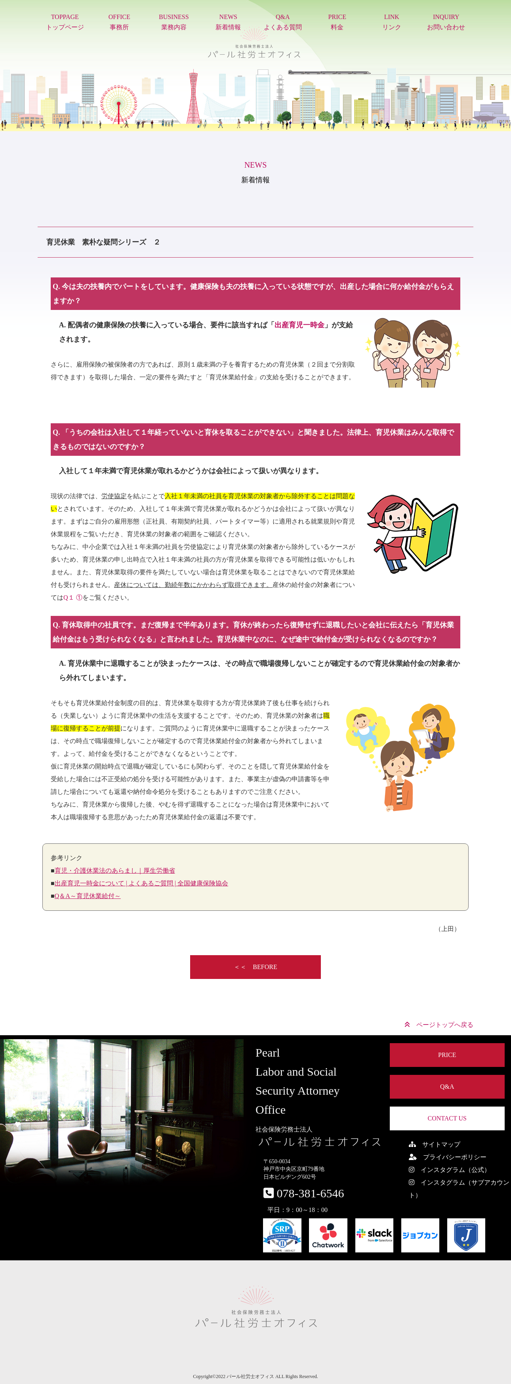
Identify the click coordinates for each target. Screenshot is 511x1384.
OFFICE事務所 (119, 22)
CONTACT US (447, 1118)
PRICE (447, 1054)
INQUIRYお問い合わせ (446, 22)
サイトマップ (434, 1144)
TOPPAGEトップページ (65, 22)
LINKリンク (391, 22)
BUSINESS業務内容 (174, 22)
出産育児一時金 (299, 325)
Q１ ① (72, 597)
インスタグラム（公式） (449, 1169)
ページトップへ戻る (438, 1024)
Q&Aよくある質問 (283, 22)
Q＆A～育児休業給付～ (88, 896)
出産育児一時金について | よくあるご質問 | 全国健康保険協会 (141, 883)
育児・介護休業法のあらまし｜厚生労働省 (115, 870)
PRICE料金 (337, 22)
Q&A (447, 1086)
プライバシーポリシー (447, 1157)
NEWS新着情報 (228, 22)
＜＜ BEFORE (255, 966)
